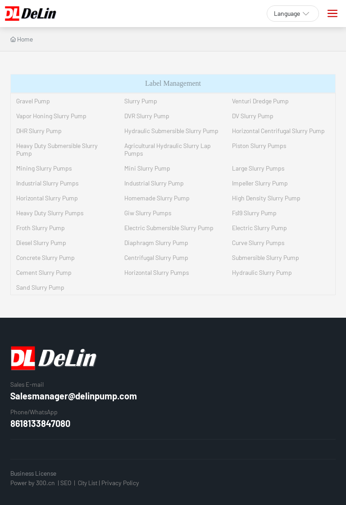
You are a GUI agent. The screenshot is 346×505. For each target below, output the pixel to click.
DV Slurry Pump (252, 116)
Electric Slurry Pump (259, 228)
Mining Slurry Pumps (44, 168)
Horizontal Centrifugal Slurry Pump (278, 130)
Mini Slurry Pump (147, 168)
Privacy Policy (120, 482)
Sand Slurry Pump (40, 287)
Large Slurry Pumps (258, 168)
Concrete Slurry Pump (45, 257)
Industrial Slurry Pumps (47, 183)
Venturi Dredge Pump (260, 101)
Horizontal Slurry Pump (47, 198)
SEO (65, 482)
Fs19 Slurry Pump (254, 213)
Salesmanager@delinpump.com (73, 395)
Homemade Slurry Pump (157, 198)
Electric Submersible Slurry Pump (169, 228)
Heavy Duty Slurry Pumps (49, 213)
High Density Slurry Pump (266, 198)
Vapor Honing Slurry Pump (51, 116)
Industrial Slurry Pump (154, 183)
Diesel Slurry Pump (41, 242)
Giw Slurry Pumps (147, 213)
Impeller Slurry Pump (260, 183)
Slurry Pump (140, 101)
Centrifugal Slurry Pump (156, 257)
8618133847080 (40, 423)
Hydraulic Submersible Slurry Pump (171, 130)
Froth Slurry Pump (40, 228)
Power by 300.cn (32, 482)
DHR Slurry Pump (39, 130)
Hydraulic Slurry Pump (262, 272)
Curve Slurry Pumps (258, 242)
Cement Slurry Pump (44, 272)
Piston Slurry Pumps (259, 145)
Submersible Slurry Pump (265, 257)
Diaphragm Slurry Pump (156, 242)
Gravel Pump (33, 101)
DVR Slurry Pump (146, 116)
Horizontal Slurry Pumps (156, 272)
